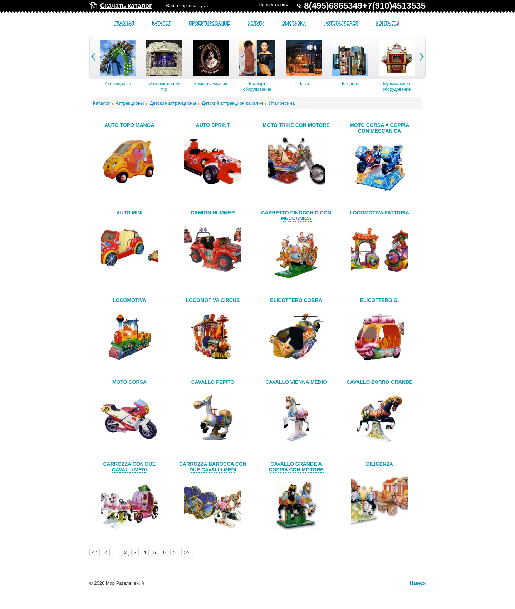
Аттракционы (130, 83)
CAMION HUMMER (213, 213)
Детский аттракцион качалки (232, 103)
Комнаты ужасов (223, 83)
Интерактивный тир (176, 86)
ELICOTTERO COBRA (296, 300)
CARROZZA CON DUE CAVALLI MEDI (129, 466)
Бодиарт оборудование (270, 86)
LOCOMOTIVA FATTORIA (379, 213)
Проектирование (209, 23)
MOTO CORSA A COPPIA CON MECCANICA (379, 128)
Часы (316, 83)
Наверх (418, 583)
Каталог (161, 23)
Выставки (293, 23)
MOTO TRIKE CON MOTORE (296, 125)
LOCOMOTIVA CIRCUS (213, 300)
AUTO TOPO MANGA (129, 125)
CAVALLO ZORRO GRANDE (380, 382)
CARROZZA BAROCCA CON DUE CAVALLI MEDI (212, 466)
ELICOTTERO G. (379, 300)
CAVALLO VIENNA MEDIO (296, 382)
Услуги (256, 23)
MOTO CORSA (129, 382)
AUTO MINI (129, 213)
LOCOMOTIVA (129, 300)
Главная (124, 23)
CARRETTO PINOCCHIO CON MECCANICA (296, 215)
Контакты (387, 23)
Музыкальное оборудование (409, 86)
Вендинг (362, 83)
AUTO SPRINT (213, 125)
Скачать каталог (126, 5)
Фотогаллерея (341, 23)
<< (94, 552)
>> (187, 552)
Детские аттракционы (173, 103)
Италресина (282, 103)
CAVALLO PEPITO (213, 382)
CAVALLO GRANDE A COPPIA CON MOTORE (296, 466)
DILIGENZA (379, 464)
